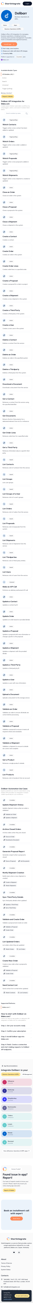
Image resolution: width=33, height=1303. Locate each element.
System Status (5, 1269)
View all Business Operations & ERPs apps (16, 1151)
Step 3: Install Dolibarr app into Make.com (16, 1037)
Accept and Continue (22, 1296)
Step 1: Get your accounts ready (16, 1026)
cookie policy (8, 1299)
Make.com (5, 60)
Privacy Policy (5, 1266)
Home (5, 25)
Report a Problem (9, 1190)
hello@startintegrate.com (12, 1287)
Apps (15, 25)
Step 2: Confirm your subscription (16, 1031)
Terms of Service (6, 1263)
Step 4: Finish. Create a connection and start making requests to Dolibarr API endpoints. (16, 1047)
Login (27, 3)
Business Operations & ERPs (13, 29)
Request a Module (7, 96)
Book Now (16, 1218)
